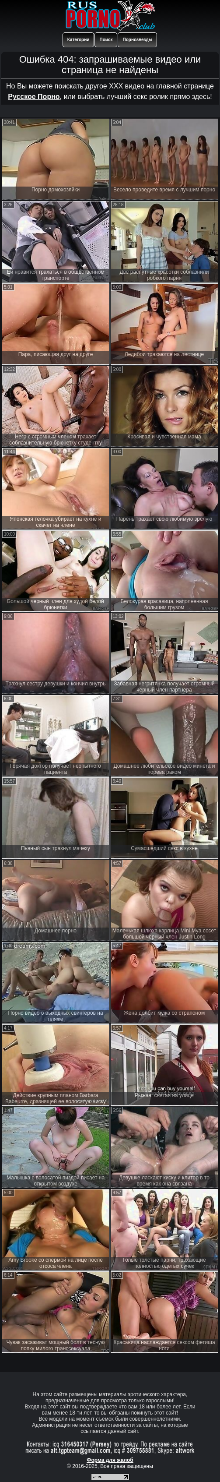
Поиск (105, 39)
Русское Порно (33, 96)
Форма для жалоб (110, 1460)
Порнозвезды (137, 39)
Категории (78, 39)
